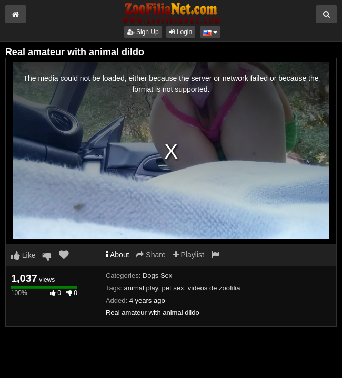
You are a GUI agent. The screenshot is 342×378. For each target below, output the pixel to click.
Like (23, 255)
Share (150, 254)
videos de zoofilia (214, 288)
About (117, 254)
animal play (141, 288)
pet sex (173, 288)
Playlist (188, 254)
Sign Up (143, 32)
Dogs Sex (157, 275)
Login (180, 32)
